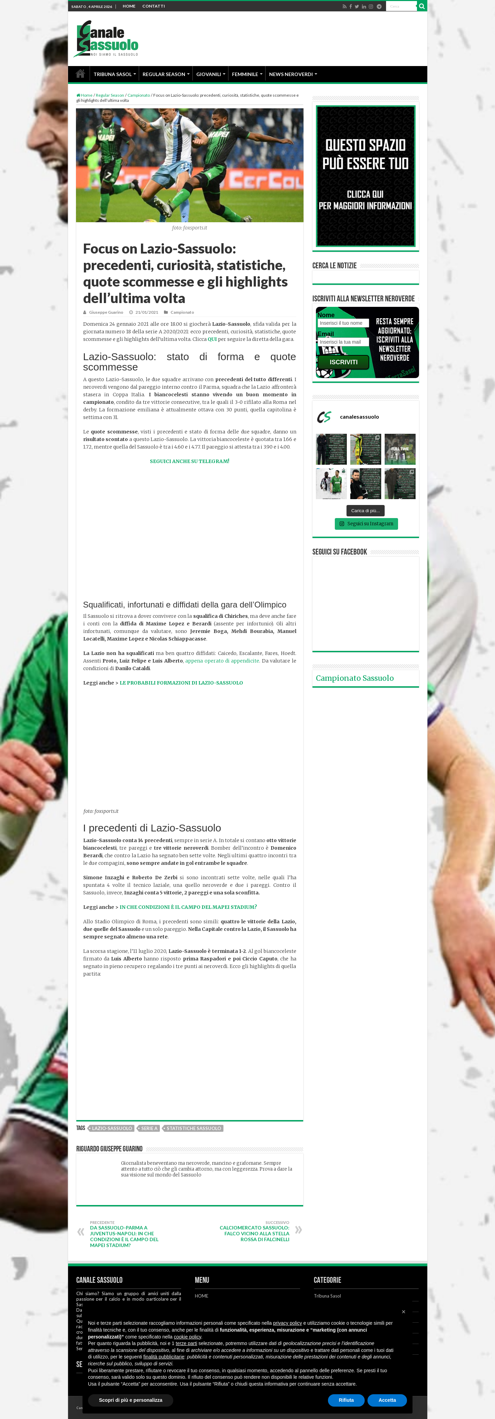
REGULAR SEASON (164, 74)
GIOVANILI (208, 74)
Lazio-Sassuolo (112, 1128)
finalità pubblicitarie (163, 1356)
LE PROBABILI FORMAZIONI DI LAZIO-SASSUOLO (181, 683)
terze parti (186, 1343)
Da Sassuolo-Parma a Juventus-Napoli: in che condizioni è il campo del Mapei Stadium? (125, 1234)
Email (326, 334)
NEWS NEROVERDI (291, 74)
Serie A (149, 1128)
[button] (403, 1311)
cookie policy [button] (187, 1337)
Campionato (139, 95)
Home (84, 95)
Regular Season (110, 95)
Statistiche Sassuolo (194, 1128)
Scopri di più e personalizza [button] (130, 1400)
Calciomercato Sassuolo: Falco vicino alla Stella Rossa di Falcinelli (254, 1231)
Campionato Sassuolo (355, 678)
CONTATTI (153, 6)
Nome (326, 315)
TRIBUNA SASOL (113, 74)
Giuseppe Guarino (106, 312)
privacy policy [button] (287, 1323)
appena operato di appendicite (222, 661)
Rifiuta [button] (346, 1400)
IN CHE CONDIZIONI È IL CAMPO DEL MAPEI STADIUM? (188, 907)
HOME (129, 6)
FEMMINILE (245, 74)
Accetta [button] (387, 1400)
